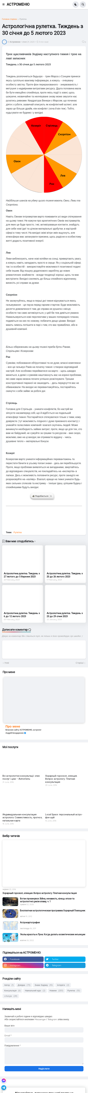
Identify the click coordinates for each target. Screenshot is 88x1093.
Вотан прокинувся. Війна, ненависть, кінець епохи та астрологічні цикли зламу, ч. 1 (47, 900)
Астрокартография (30, 922)
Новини (56, 990)
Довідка (24, 985)
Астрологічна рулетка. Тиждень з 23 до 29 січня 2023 (65, 615)
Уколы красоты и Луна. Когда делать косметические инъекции (52, 934)
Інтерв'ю (63, 985)
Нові (7, 662)
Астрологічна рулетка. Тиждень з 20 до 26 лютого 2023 (65, 575)
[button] (4, 4)
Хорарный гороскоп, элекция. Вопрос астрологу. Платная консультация (61, 778)
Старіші (79, 662)
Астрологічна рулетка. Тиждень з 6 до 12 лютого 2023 (22, 615)
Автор (9, 985)
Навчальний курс (35, 990)
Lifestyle (10, 996)
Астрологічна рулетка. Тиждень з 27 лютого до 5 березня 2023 (22, 575)
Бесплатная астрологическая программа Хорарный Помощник (52, 910)
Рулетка (22, 19)
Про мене (12, 726)
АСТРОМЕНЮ (18, 4)
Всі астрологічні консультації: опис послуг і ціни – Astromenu (21, 777)
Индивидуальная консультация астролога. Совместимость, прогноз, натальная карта (22, 817)
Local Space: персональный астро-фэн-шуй (64, 816)
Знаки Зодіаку (44, 985)
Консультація (12, 990)
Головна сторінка (9, 19)
